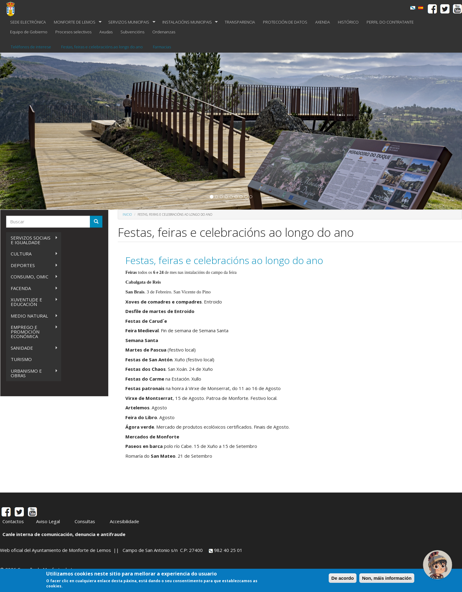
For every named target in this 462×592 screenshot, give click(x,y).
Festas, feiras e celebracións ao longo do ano (102, 47)
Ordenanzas (163, 32)
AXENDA (322, 22)
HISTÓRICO (348, 22)
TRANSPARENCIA (240, 22)
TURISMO (21, 359)
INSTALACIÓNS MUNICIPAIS (188, 22)
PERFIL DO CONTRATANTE (390, 22)
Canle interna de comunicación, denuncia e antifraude (63, 534)
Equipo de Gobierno (28, 32)
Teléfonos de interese (31, 47)
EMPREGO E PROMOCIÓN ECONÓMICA (32, 331)
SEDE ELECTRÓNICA (28, 22)
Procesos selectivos (73, 32)
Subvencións (132, 32)
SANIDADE (32, 348)
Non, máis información (387, 578)
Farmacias (162, 47)
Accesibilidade (124, 521)
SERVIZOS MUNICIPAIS (129, 22)
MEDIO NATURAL (32, 316)
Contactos (13, 521)
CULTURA (32, 254)
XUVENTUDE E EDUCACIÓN (32, 301)
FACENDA (32, 288)
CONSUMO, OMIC (32, 277)
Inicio (127, 214)
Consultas (85, 521)
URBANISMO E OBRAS (32, 373)
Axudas (106, 32)
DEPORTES (32, 265)
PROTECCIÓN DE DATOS (285, 22)
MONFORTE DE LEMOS (76, 22)
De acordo (342, 578)
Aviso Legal (48, 521)
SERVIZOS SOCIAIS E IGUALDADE (32, 240)
